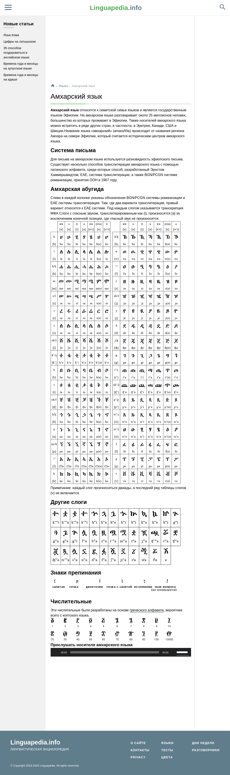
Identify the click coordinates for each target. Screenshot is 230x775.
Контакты (139, 750)
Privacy (137, 757)
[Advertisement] (121, 49)
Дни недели (203, 743)
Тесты (167, 750)
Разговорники (206, 750)
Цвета (167, 757)
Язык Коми (11, 35)
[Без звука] (173, 652)
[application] (121, 652)
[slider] (114, 652)
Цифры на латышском (19, 41)
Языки (63, 86)
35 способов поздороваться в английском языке (16, 52)
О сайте (138, 743)
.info (116, 7)
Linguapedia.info (35, 742)
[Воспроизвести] (56, 652)
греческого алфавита (147, 610)
